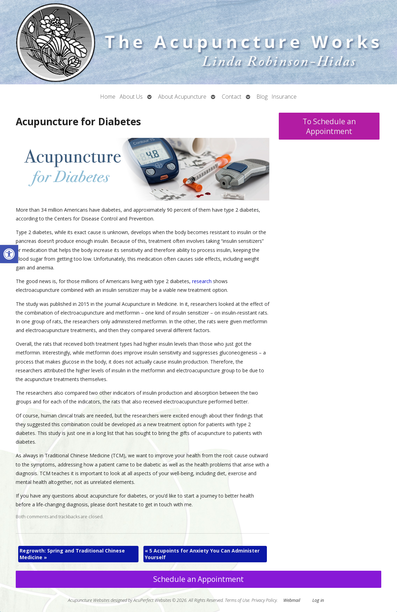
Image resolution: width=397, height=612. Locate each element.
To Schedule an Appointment (329, 126)
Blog (262, 96)
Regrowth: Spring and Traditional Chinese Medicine (72, 554)
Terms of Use (237, 600)
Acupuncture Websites (88, 600)
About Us (131, 96)
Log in (318, 600)
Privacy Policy (264, 600)
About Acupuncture (182, 96)
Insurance (284, 96)
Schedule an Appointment (198, 579)
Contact (231, 96)
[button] (9, 254)
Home (107, 96)
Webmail (291, 600)
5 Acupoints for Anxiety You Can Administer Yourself (202, 554)
